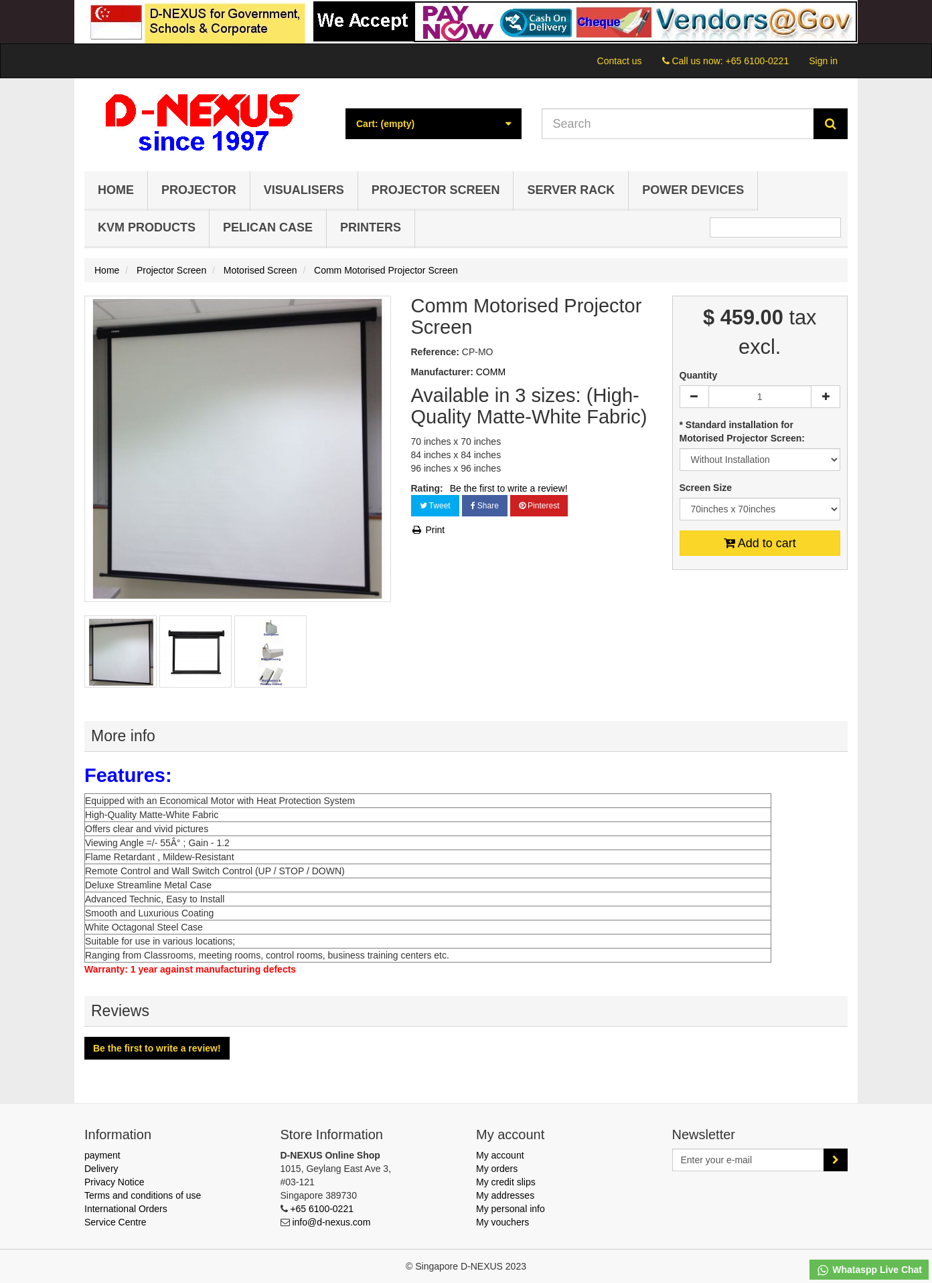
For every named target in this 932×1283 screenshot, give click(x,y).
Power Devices (693, 190)
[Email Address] (748, 1160)
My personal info (510, 1208)
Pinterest (539, 505)
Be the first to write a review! (509, 488)
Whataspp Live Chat (869, 1270)
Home (116, 190)
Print (428, 529)
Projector (198, 190)
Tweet (435, 505)
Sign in (823, 61)
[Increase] (825, 396)
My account (500, 1155)
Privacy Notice (114, 1182)
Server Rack (571, 190)
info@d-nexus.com (331, 1222)
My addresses (505, 1195)
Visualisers (304, 190)
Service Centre (115, 1222)
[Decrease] (694, 396)
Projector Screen (436, 190)
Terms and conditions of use (142, 1195)
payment (102, 1155)
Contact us (619, 61)
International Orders (125, 1208)
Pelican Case (268, 227)
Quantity (699, 375)
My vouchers (502, 1222)
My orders (497, 1168)
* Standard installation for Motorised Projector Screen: (743, 431)
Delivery (101, 1168)
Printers (370, 227)
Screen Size (707, 487)
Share (485, 505)
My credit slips (506, 1182)
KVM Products (147, 227)
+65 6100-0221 (757, 61)
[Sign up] (836, 1160)
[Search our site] (678, 123)
